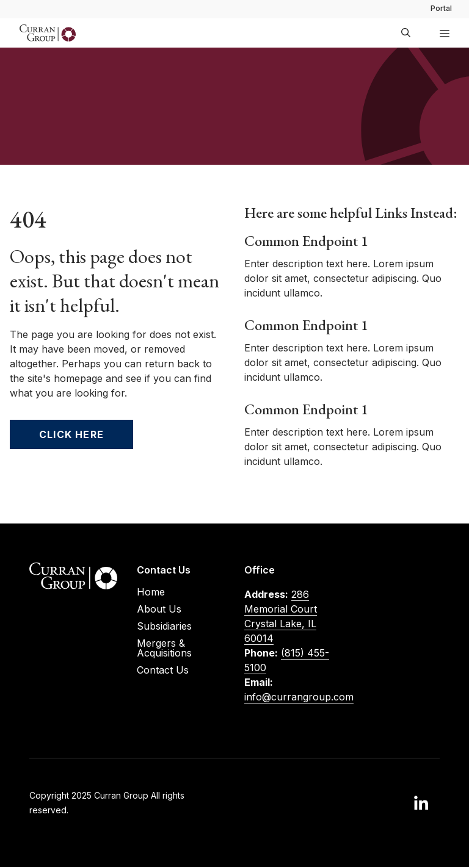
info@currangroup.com (299, 697)
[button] (406, 33)
